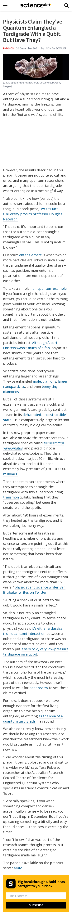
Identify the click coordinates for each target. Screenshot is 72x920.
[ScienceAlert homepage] (36, 5)
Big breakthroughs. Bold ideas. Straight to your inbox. (42, 884)
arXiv (18, 868)
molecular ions (44, 381)
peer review (38, 687)
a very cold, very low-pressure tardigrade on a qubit (35, 651)
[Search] (66, 5)
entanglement (30, 255)
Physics (8, 48)
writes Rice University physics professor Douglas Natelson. (32, 213)
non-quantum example (48, 288)
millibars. (10, 474)
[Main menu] (6, 5)
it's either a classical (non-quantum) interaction (33, 631)
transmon (11, 497)
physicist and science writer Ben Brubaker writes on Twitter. (34, 590)
